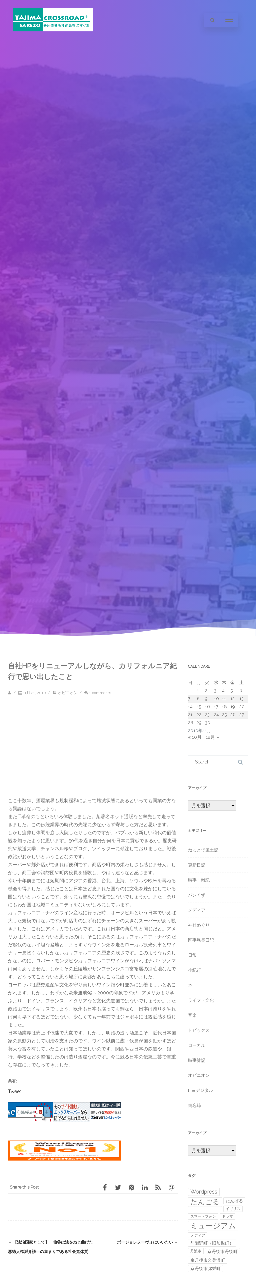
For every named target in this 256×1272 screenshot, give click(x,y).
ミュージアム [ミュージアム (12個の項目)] (213, 1225)
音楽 (192, 1015)
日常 (192, 955)
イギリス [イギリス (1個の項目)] (233, 1209)
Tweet (14, 1091)
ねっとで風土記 (203, 850)
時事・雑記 (199, 880)
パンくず (196, 895)
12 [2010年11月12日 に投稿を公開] (232, 698)
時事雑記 (196, 1060)
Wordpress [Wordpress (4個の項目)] (203, 1192)
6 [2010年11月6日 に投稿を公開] (240, 690)
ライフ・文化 (201, 1000)
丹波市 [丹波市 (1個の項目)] (195, 1251)
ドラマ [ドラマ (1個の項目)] (227, 1216)
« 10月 (195, 737)
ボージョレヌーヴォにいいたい (147, 1242)
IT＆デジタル (200, 1090)
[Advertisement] (64, 750)
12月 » (212, 737)
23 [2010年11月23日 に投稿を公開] (207, 714)
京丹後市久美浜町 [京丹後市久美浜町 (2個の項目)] (207, 1260)
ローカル (196, 1045)
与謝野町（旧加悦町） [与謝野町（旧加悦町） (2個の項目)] (212, 1243)
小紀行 (194, 970)
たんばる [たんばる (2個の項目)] (234, 1200)
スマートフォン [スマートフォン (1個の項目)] (203, 1216)
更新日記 (196, 865)
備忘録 (194, 1105)
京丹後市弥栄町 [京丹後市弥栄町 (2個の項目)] (205, 1268)
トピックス (199, 1030)
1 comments (100, 692)
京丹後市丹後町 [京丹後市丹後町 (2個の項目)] (222, 1251)
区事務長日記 (201, 940)
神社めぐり (199, 925)
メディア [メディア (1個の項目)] (197, 1235)
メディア (196, 910)
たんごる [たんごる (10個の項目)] (205, 1202)
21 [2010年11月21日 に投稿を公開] (190, 714)
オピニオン (68, 692)
